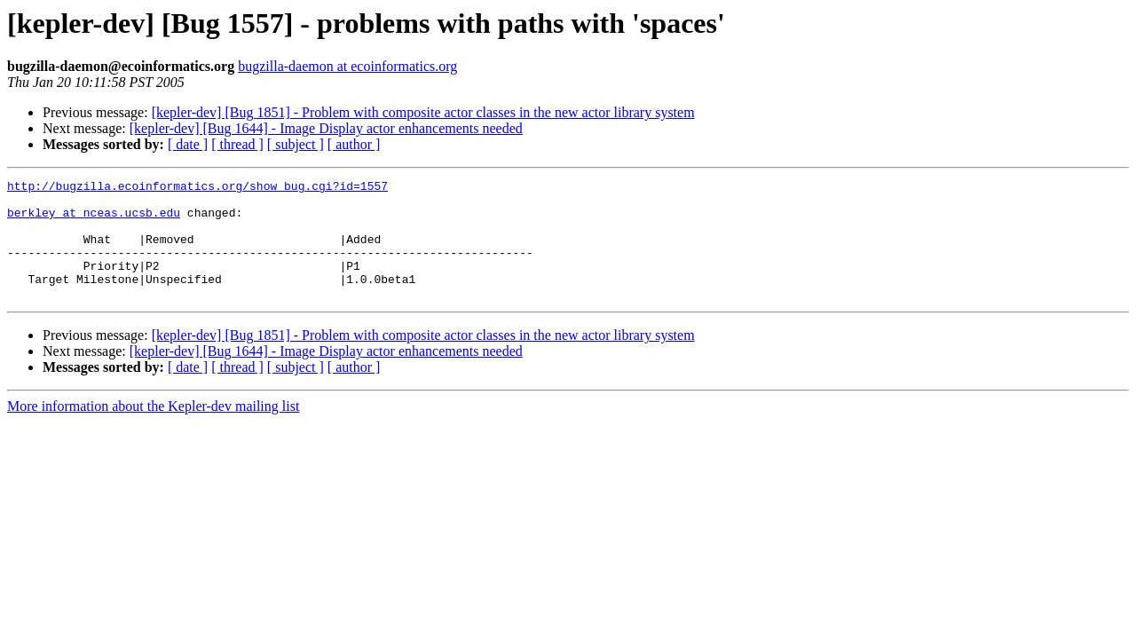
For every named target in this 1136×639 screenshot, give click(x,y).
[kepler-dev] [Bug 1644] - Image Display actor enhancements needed (326, 128)
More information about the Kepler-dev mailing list (153, 430)
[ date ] (188, 144)
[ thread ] (237, 144)
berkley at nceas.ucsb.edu (93, 220)
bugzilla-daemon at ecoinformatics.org (347, 66)
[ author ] (354, 144)
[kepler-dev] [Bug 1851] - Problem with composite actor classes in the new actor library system (423, 112)
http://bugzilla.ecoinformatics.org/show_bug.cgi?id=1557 (197, 188)
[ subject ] (295, 144)
